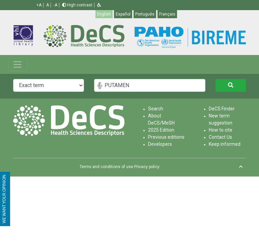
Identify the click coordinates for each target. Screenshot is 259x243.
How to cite (220, 130)
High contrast (77, 5)
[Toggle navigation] (17, 64)
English (104, 14)
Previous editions (166, 137)
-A (55, 5)
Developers (160, 144)
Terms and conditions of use (106, 166)
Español (123, 14)
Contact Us (220, 137)
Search (155, 108)
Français (167, 14)
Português (144, 14)
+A (38, 5)
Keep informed (224, 144)
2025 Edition (161, 130)
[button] (99, 5)
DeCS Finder (222, 108)
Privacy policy (147, 166)
